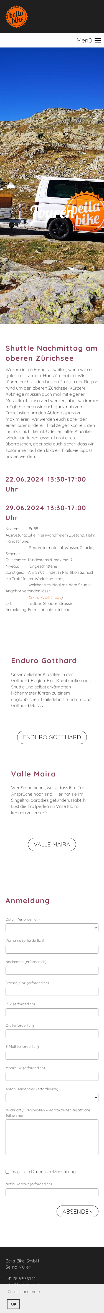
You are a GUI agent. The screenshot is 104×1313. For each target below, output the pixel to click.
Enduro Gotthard (52, 737)
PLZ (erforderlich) (20, 1004)
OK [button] (13, 1304)
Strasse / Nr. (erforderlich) (27, 983)
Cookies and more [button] (24, 1291)
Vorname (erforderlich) (25, 940)
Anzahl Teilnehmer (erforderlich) (32, 1089)
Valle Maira (52, 844)
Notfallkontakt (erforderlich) (29, 1184)
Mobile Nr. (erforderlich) (25, 1068)
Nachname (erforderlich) (26, 961)
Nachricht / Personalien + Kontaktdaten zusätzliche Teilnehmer (48, 1112)
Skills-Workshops (45, 597)
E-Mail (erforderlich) (22, 1046)
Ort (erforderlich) (20, 1025)
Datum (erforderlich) (23, 919)
